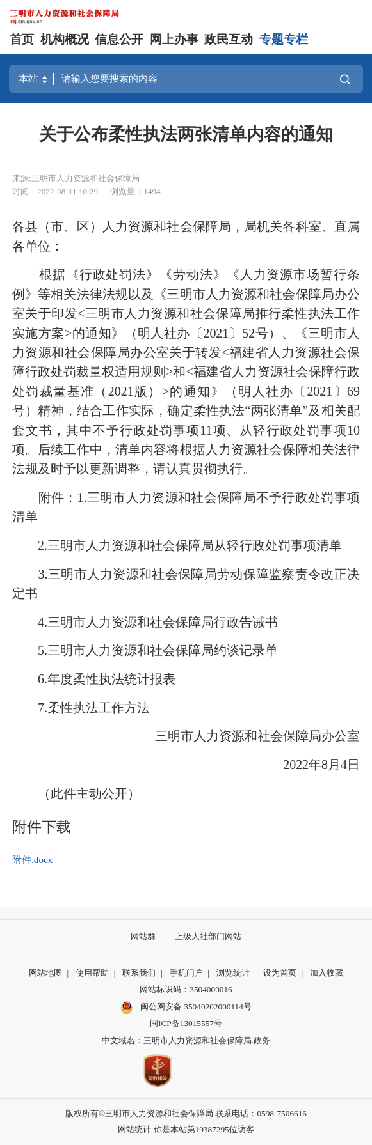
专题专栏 (283, 39)
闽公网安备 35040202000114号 (186, 1007)
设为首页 (279, 973)
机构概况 (64, 39)
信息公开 (119, 39)
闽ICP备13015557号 (186, 1023)
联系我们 (139, 973)
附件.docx (32, 859)
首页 (22, 39)
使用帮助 (92, 973)
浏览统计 (233, 973)
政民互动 (228, 39)
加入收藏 (326, 973)
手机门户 (186, 973)
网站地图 (45, 973)
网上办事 (174, 39)
